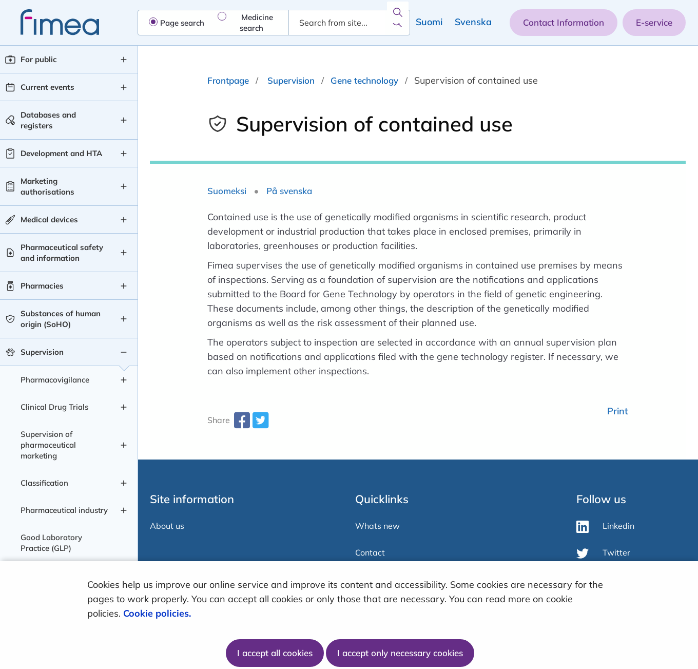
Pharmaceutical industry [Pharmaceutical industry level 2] (64, 510)
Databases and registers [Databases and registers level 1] (48, 120)
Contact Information (563, 22)
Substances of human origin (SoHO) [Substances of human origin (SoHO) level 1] (61, 319)
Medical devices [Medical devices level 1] (49, 219)
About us (167, 526)
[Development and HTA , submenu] (124, 153)
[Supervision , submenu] (124, 352)
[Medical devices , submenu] (124, 219)
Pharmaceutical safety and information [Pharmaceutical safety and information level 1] (62, 252)
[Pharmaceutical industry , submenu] (124, 510)
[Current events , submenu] (124, 87)
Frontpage (228, 80)
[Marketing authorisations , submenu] (124, 186)
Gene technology (364, 80)
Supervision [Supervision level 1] (42, 352)
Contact (370, 552)
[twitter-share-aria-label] (260, 424)
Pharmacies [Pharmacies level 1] (42, 286)
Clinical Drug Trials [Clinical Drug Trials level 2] (54, 407)
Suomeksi (226, 190)
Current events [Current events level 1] (47, 87)
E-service (654, 22)
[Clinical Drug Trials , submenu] (124, 407)
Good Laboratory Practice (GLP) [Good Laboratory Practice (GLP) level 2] (51, 542)
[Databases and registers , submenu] (124, 120)
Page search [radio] (182, 23)
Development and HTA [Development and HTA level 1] (61, 153)
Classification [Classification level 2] (44, 483)
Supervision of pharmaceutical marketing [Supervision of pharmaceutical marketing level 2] (48, 445)
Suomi (429, 22)
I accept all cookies (275, 652)
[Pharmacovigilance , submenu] (124, 380)
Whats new (377, 526)
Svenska (473, 22)
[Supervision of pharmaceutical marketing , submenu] (124, 445)
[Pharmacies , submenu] (124, 286)
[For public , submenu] (124, 59)
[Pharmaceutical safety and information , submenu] (124, 252)
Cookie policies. (158, 613)
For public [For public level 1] (39, 59)
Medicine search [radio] (256, 22)
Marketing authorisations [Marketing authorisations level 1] (47, 186)
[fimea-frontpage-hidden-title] (49, 22)
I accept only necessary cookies (400, 652)
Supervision (291, 80)
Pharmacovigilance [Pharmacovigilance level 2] (55, 380)
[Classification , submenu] (124, 483)
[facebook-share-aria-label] (241, 424)
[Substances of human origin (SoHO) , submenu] (124, 319)
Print (617, 411)
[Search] (397, 22)
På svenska (289, 190)
